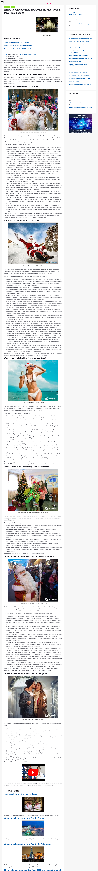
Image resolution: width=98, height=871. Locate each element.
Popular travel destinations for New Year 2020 (16, 42)
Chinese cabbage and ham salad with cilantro (80, 19)
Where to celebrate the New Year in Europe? (25, 818)
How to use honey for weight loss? (77, 44)
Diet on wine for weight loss (76, 47)
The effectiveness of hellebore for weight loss (80, 38)
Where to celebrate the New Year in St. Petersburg (27, 844)
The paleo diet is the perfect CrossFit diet (79, 78)
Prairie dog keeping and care (76, 102)
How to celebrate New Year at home (20, 794)
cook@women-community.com (28, 54)
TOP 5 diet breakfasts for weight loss (78, 72)
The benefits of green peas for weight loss (79, 75)
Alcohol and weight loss (75, 61)
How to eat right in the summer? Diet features (80, 58)
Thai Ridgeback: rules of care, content (78, 98)
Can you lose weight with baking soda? (79, 41)
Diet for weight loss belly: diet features (78, 55)
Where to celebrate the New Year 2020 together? (17, 49)
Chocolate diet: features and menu (77, 69)
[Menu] (2, 2)
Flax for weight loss (74, 81)
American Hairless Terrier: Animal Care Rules (80, 107)
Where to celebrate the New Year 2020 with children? (18, 45)
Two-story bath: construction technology (79, 23)
